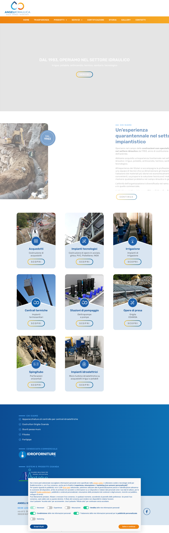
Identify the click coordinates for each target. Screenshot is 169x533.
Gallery (126, 20)
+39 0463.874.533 (90, 9)
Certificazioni (95, 20)
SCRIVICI (121, 6)
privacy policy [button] (98, 483)
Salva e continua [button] (128, 526)
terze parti (66, 487)
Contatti (141, 20)
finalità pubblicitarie (44, 492)
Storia (113, 20)
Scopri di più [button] (39, 526)
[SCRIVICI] (111, 8)
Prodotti (60, 20)
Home (26, 20)
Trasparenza (41, 20)
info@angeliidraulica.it (127, 9)
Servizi (77, 20)
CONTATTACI (88, 6)
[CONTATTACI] (76, 8)
